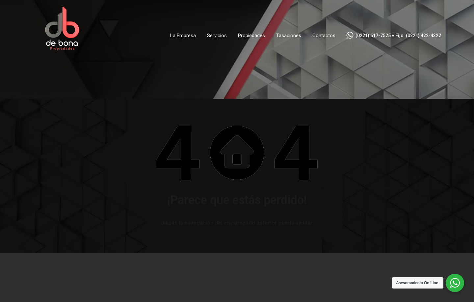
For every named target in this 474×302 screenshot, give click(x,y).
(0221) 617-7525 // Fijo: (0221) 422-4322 (398, 35)
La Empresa (183, 35)
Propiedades (251, 35)
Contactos (323, 35)
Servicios (217, 35)
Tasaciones (288, 35)
